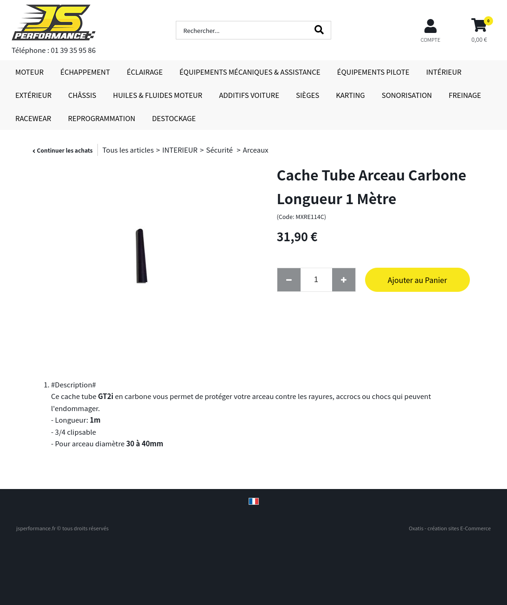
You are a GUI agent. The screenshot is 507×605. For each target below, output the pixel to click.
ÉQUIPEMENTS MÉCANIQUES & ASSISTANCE (250, 72)
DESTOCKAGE (174, 118)
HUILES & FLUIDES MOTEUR (158, 95)
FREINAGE (465, 95)
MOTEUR (29, 72)
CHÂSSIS (82, 95)
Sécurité (220, 149)
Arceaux (256, 149)
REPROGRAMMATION (101, 118)
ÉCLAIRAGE (145, 72)
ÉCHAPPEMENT (85, 72)
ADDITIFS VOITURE (249, 95)
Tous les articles (128, 149)
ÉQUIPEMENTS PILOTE (373, 72)
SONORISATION (407, 95)
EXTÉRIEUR (33, 95)
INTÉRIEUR (444, 72)
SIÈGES (307, 95)
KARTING (350, 95)
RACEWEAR (33, 118)
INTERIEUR (180, 149)
